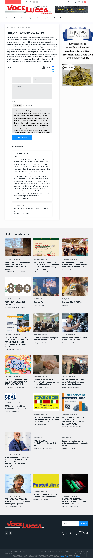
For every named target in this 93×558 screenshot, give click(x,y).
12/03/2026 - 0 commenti (69, 414)
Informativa (59, 551)
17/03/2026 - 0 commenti (12, 376)
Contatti (52, 551)
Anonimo (9, 67)
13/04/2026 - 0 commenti (40, 259)
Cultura (39, 18)
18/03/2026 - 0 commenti (12, 334)
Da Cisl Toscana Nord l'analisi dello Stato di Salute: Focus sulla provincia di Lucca (74, 381)
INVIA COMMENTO (22, 137)
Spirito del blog (45, 551)
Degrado (31, 18)
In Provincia (64, 18)
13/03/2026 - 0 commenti (40, 414)
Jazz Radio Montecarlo (29, 2)
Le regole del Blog (68, 551)
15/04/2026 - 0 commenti (12, 259)
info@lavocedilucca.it (65, 556)
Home (8, 18)
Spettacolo (47, 18)
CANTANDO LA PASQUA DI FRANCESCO (16, 303)
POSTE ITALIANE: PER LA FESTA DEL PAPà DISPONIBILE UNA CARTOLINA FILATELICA (17, 381)
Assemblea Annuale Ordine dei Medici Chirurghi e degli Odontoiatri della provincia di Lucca (17, 265)
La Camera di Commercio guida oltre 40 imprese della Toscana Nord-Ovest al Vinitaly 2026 (75, 264)
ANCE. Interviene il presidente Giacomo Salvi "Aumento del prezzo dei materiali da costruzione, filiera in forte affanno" (17, 461)
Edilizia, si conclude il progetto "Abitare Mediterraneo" (46, 338)
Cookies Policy (84, 553)
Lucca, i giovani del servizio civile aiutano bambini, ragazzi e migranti (74, 442)
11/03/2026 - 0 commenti (12, 496)
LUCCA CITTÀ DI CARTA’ (72, 302)
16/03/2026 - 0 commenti (69, 376)
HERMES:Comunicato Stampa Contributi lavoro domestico (45, 495)
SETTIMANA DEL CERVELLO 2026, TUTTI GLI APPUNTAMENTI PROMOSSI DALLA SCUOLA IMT (73, 420)
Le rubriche (73, 18)
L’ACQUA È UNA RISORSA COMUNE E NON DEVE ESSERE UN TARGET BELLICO (74, 500)
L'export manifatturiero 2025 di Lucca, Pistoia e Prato (74, 338)
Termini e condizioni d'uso (81, 551)
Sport (56, 18)
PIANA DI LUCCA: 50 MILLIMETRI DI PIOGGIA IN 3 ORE (44, 442)
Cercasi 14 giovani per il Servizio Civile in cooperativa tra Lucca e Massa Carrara (45, 381)
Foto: (13, 102)
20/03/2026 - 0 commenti (69, 299)
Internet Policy (74, 553)
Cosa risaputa (19, 205)
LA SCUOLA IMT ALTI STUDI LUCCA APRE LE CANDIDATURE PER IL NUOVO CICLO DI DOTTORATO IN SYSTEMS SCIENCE (18, 341)
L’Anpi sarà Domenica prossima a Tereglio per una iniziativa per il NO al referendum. (45, 420)
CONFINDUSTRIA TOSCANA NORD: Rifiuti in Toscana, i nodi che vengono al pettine (17, 500)
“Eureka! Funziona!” (41, 302)
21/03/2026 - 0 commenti (12, 299)
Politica (23, 18)
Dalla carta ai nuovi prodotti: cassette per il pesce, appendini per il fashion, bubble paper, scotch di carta (46, 265)
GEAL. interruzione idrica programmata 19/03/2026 (15, 407)
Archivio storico (76, 556)
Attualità (16, 18)
